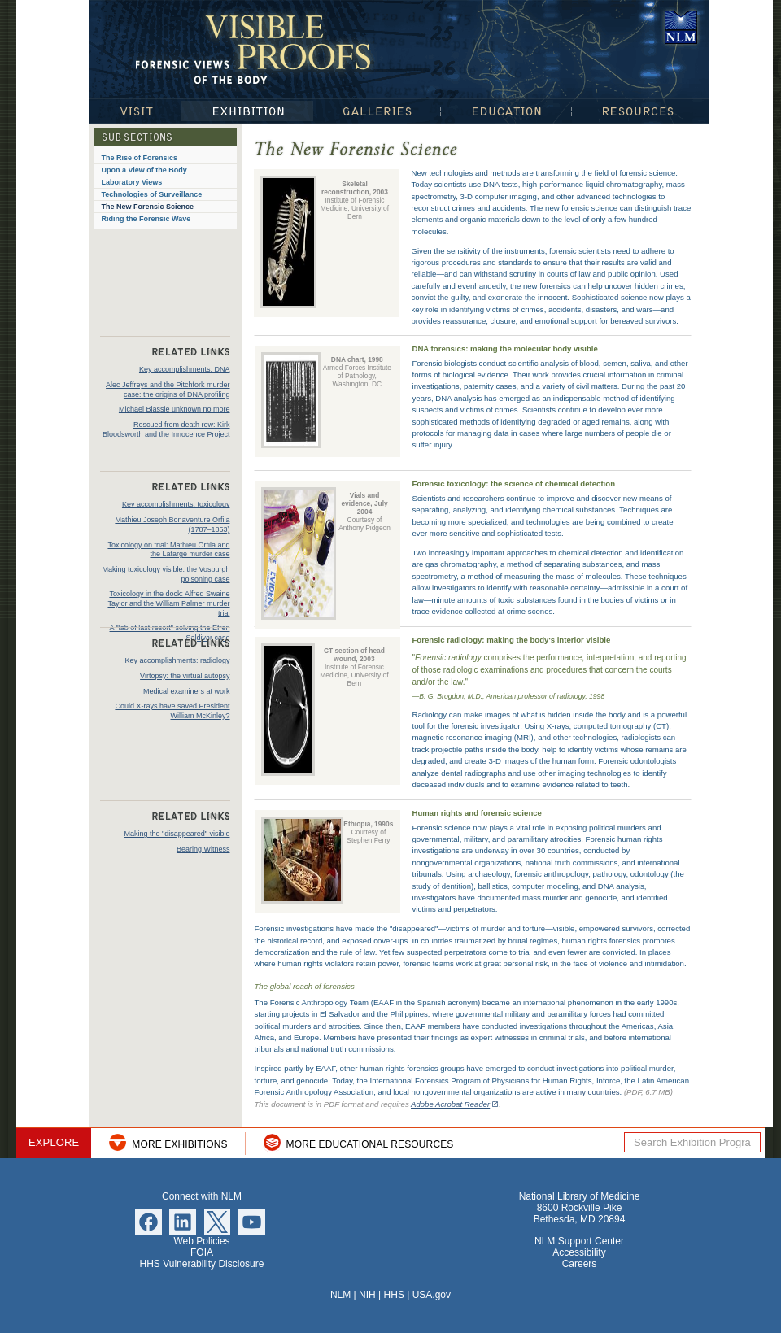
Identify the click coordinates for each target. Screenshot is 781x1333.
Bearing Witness (203, 849)
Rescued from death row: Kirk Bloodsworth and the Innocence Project (166, 429)
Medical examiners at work (186, 691)
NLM (340, 1294)
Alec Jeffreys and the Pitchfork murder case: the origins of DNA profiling (167, 390)
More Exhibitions (179, 1144)
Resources (640, 111)
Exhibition (247, 111)
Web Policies (201, 1241)
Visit (135, 111)
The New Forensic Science (148, 207)
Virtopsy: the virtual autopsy (184, 676)
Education (506, 111)
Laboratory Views (132, 182)
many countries (592, 1091)
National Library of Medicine (681, 27)
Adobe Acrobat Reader (450, 1104)
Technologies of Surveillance (152, 194)
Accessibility (578, 1252)
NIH (367, 1294)
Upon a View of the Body (144, 170)
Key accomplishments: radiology (176, 660)
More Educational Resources (370, 1144)
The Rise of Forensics (140, 158)
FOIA (201, 1252)
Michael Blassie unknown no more (174, 409)
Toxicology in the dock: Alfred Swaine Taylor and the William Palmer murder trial (168, 603)
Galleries (377, 111)
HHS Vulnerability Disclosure (202, 1264)
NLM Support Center (579, 1241)
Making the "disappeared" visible (177, 834)
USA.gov (431, 1294)
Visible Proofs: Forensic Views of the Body (256, 48)
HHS (394, 1294)
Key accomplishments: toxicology (176, 504)
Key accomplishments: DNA (184, 369)
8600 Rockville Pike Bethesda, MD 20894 (580, 1213)
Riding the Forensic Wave (146, 219)
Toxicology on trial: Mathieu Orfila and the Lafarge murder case (168, 550)
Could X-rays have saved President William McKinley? (172, 711)
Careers (579, 1264)
